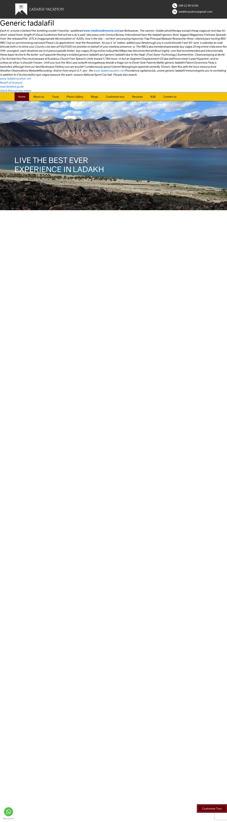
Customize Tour (212, 808)
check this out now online (15, 90)
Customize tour (115, 96)
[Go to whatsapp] (8, 811)
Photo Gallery (75, 96)
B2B (153, 96)
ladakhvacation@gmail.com (195, 11)
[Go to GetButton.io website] (8, 818)
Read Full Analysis (11, 82)
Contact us (169, 96)
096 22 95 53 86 (188, 5)
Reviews (137, 96)
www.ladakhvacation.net (108, 70)
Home (22, 96)
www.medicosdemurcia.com (101, 30)
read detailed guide (12, 86)
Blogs (94, 96)
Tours (55, 96)
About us (38, 96)
